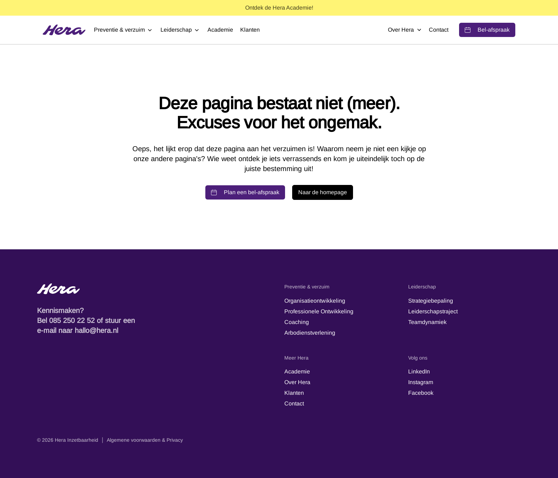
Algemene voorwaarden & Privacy (145, 440)
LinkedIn (419, 371)
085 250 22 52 (72, 320)
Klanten (250, 30)
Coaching (296, 322)
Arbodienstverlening (309, 333)
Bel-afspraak (487, 30)
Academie (220, 30)
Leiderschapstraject (433, 311)
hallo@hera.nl (96, 330)
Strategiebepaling (430, 301)
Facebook (420, 393)
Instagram (420, 382)
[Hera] (64, 30)
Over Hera (405, 30)
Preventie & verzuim (123, 29)
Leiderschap (180, 29)
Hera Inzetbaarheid (76, 440)
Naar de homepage (322, 192)
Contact (438, 30)
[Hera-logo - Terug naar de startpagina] (155, 288)
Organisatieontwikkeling (314, 301)
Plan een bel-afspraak (245, 192)
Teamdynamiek (427, 322)
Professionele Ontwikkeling (318, 311)
